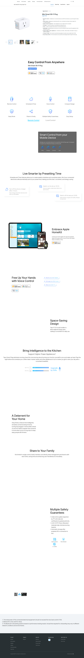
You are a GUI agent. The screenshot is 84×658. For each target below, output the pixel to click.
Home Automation (13, 647)
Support (24, 639)
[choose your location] (73, 1)
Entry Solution (12, 641)
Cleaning (11, 643)
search (71, 1)
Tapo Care (12, 649)
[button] (37, 42)
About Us (37, 639)
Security (11, 639)
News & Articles (38, 641)
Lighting (11, 645)
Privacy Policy (38, 643)
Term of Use (38, 645)
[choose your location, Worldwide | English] (70, 653)
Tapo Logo (12, 1)
